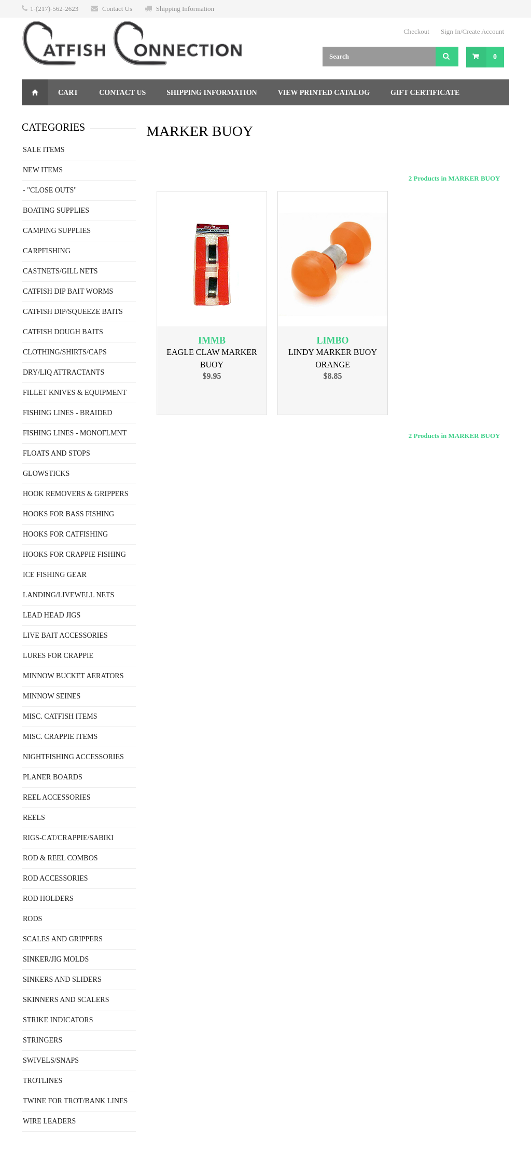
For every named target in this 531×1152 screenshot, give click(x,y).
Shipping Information (185, 8)
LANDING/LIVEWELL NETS (68, 595)
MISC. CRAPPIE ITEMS (60, 736)
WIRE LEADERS (49, 1121)
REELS (34, 817)
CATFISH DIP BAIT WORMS (68, 291)
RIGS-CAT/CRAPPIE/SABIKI (68, 838)
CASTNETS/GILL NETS (60, 271)
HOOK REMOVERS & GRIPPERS (75, 494)
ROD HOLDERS (48, 898)
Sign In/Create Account (472, 31)
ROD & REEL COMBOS (60, 858)
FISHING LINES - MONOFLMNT (75, 433)
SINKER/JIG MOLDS (56, 959)
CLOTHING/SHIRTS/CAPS (65, 352)
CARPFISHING (47, 251)
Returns (49, 118)
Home (35, 92)
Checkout (416, 31)
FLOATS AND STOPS (56, 453)
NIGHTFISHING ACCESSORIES (73, 757)
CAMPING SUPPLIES (57, 231)
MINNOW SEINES (51, 696)
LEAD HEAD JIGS (51, 615)
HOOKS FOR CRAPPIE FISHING (74, 554)
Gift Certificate (424, 93)
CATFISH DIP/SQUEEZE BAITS (73, 312)
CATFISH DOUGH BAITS (63, 332)
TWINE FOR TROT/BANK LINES (75, 1101)
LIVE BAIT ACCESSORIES (65, 635)
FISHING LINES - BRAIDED (67, 413)
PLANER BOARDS (52, 777)
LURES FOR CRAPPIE (58, 656)
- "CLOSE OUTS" (50, 190)
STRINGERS (42, 1040)
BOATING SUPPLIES (56, 210)
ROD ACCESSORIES (55, 878)
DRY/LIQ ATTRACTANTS (63, 372)
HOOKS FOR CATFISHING (65, 534)
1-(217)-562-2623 (54, 8)
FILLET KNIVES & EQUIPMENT (75, 392)
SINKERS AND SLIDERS (62, 979)
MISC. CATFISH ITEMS (60, 716)
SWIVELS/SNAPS (51, 1060)
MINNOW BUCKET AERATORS (73, 676)
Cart (68, 93)
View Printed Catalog (324, 93)
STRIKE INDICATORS (58, 1020)
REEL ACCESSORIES (57, 797)
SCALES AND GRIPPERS (63, 939)
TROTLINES (42, 1081)
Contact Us (117, 8)
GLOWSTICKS (46, 473)
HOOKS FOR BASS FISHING (68, 514)
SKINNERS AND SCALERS (66, 1000)
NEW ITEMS (43, 170)
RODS (32, 919)
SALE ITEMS (44, 150)
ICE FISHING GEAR (55, 575)
